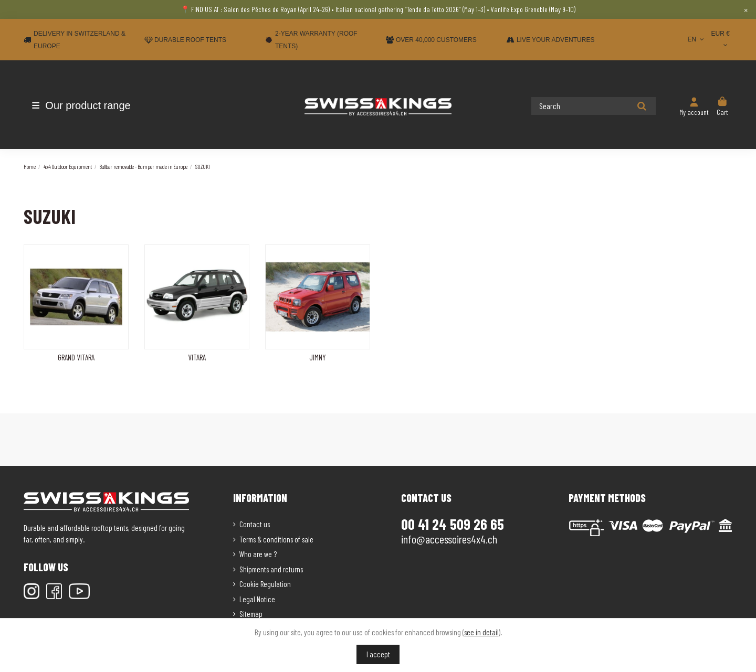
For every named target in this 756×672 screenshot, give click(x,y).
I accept (378, 654)
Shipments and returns (271, 569)
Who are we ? (258, 554)
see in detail (481, 632)
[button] (85, 105)
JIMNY (317, 357)
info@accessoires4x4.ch (449, 539)
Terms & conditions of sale (276, 539)
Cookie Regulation (265, 584)
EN (696, 39)
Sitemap (250, 613)
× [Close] (746, 9)
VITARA (197, 357)
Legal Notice (257, 599)
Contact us (254, 524)
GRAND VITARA (76, 357)
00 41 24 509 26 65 (452, 524)
